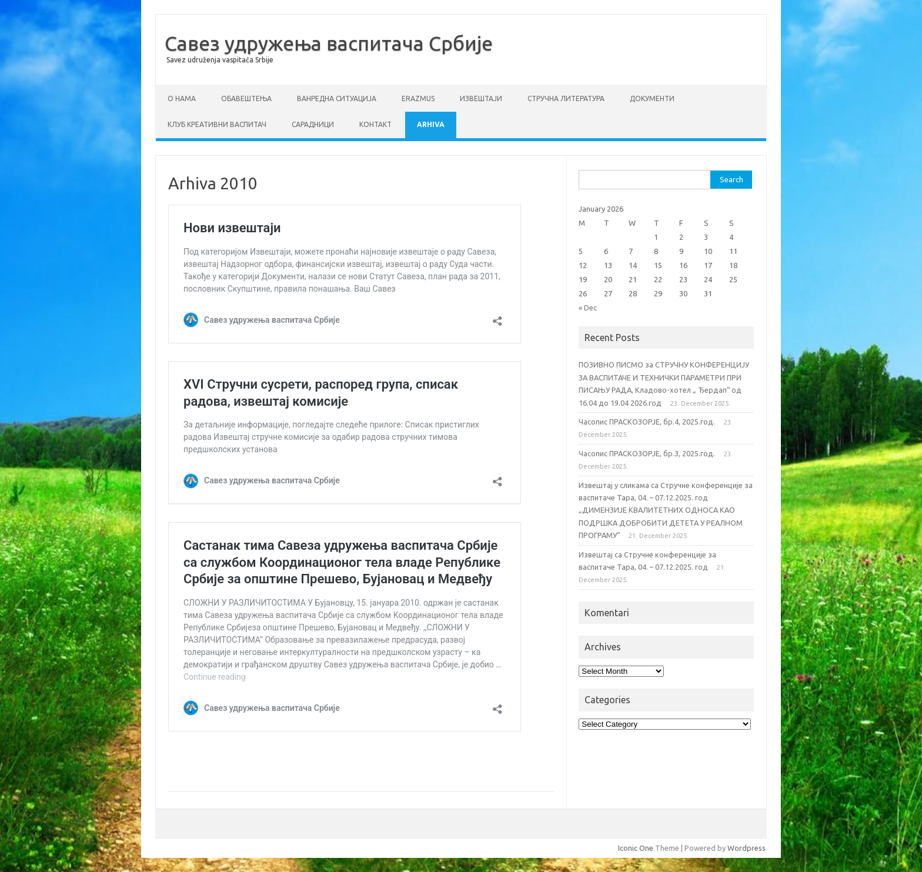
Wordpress (746, 848)
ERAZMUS (418, 98)
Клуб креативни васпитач (217, 124)
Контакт (375, 124)
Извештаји (481, 98)
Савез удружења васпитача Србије (329, 43)
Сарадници (313, 124)
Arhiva (431, 124)
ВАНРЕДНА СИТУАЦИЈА (336, 98)
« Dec (588, 307)
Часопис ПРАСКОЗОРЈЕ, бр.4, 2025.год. (647, 421)
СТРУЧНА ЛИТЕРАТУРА (565, 98)
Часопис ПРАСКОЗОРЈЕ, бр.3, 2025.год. (647, 453)
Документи (652, 98)
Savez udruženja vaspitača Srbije (219, 60)
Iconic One (635, 848)
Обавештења (246, 98)
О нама (182, 98)
